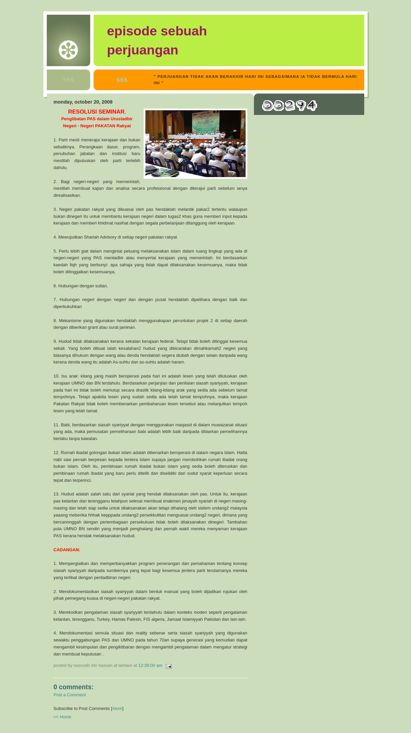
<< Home (62, 716)
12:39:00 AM (151, 665)
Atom (117, 708)
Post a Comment (69, 694)
